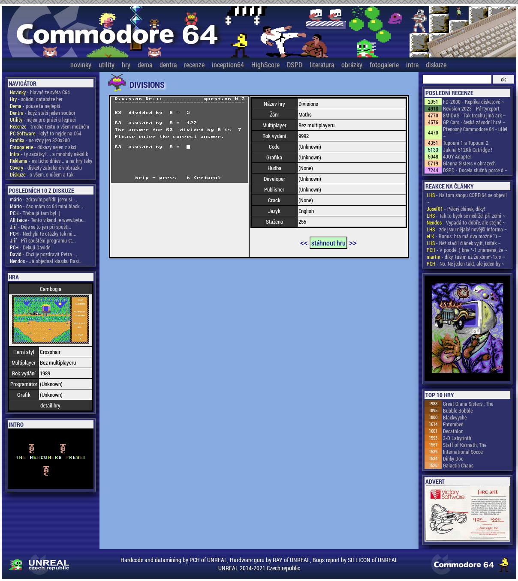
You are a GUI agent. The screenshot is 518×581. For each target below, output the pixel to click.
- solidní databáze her (36, 99)
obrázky (351, 64)
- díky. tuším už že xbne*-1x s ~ (466, 256)
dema (145, 64)
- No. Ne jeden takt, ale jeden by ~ (466, 263)
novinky (80, 64)
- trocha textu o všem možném (49, 126)
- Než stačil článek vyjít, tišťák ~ (464, 243)
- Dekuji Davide (30, 247)
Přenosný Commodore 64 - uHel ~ (475, 132)
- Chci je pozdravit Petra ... (43, 254)
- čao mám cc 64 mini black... (46, 206)
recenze (194, 64)
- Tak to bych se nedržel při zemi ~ (466, 215)
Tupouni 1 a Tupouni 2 (465, 142)
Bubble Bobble (458, 410)
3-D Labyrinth (457, 437)
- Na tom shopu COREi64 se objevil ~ (467, 198)
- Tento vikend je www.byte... (48, 219)
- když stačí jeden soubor (42, 112)
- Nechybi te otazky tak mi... (43, 233)
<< (304, 242)
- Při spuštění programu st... (43, 240)
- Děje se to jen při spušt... (40, 226)
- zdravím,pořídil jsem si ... (43, 199)
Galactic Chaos (458, 465)
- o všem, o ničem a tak (41, 174)
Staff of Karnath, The (464, 444)
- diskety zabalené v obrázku (46, 167)
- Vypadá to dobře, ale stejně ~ (466, 222)
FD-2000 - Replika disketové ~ (473, 101)
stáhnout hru (328, 242)
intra (412, 64)
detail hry (50, 405)
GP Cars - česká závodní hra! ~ (474, 122)
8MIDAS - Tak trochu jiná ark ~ (474, 115)
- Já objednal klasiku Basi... (46, 261)
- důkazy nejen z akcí (43, 147)
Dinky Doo (453, 458)
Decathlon (453, 431)
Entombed (453, 424)
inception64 (228, 64)
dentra (168, 64)
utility (106, 64)
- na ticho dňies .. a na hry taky (51, 160)
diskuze (436, 64)
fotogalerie (384, 64)
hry (126, 64)
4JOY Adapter (457, 156)
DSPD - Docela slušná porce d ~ (475, 170)
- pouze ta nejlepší (35, 105)
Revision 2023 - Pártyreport (471, 108)
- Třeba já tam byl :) (35, 213)
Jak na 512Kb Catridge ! (467, 149)
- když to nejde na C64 (45, 133)
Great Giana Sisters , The (468, 403)
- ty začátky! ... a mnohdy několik (49, 153)
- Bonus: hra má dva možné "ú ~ (464, 236)
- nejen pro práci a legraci (43, 119)
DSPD (294, 64)
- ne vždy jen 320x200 (40, 140)
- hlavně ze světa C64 (40, 92)
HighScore (265, 64)
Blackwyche (455, 417)
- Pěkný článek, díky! (456, 208)
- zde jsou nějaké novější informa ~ (467, 229)
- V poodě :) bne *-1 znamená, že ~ (467, 249)
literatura (322, 64)
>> (353, 242)
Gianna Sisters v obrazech (469, 163)
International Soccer (463, 451)
